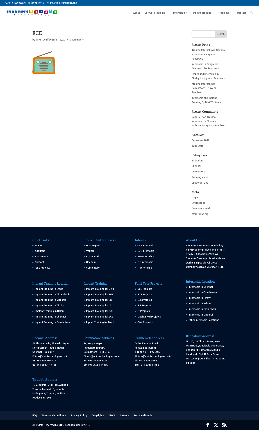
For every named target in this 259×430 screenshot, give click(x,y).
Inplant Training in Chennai (50, 316)
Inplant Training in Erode (49, 288)
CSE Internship (145, 245)
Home (38, 245)
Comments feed (201, 208)
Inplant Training (202, 13)
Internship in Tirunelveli (202, 309)
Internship (179, 13)
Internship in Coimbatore (202, 292)
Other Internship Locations (203, 320)
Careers (124, 415)
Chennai (196, 166)
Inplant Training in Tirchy (49, 305)
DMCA (111, 415)
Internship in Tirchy (199, 297)
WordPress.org (200, 214)
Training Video (200, 177)
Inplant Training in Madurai (50, 299)
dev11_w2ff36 (44, 39)
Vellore (90, 250)
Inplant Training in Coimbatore (52, 322)
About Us (40, 250)
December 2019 (201, 140)
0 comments (77, 39)
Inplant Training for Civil (100, 288)
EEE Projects (144, 299)
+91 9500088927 (16, 3)
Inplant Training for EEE (99, 294)
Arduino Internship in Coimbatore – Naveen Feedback (204, 88)
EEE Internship (145, 256)
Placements (42, 256)
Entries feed (198, 202)
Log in (195, 197)
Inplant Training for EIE (99, 299)
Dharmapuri (93, 245)
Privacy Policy (79, 415)
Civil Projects (145, 322)
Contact (241, 13)
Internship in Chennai (200, 286)
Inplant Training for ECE (99, 316)
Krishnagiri (92, 256)
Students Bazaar (195, 245)
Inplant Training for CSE (99, 311)
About (136, 13)
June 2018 (198, 145)
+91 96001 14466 (35, 3)
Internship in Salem (199, 303)
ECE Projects (144, 294)
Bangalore (197, 160)
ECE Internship (145, 250)
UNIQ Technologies (69, 425)
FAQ (34, 415)
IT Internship (144, 267)
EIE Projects (144, 305)
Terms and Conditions (54, 415)
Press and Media (143, 415)
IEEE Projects (42, 267)
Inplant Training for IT (98, 305)
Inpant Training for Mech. (100, 322)
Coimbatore (198, 171)
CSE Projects (144, 288)
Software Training (154, 13)
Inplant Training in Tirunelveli (52, 294)
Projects (224, 13)
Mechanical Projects (149, 316)
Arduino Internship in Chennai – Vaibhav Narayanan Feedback (209, 54)
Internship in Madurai (200, 314)
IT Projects (143, 311)
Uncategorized (200, 182)
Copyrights (98, 415)
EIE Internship (145, 262)
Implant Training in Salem (49, 311)
